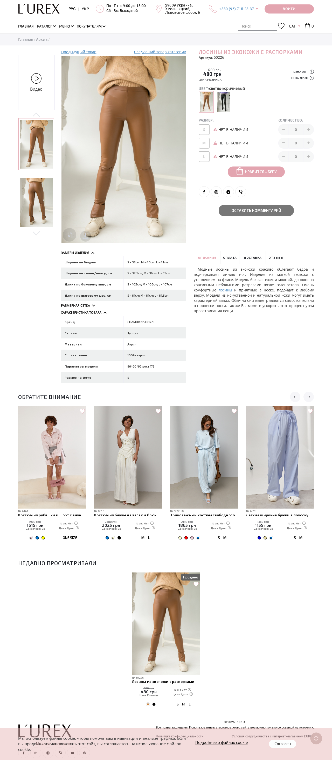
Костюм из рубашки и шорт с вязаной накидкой (52, 515)
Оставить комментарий (256, 210)
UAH (292, 26)
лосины (225, 290)
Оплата (230, 257)
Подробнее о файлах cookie (221, 742)
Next (36, 233)
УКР (85, 9)
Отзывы (275, 257)
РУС (72, 9)
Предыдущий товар (78, 51)
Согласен (282, 743)
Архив (41, 39)
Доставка (252, 257)
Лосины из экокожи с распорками (163, 681)
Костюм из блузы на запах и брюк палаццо (128, 515)
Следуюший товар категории (160, 51)
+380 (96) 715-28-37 (236, 9)
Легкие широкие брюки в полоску (277, 515)
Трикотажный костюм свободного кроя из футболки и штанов (204, 515)
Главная (25, 39)
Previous (36, 115)
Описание (207, 257)
